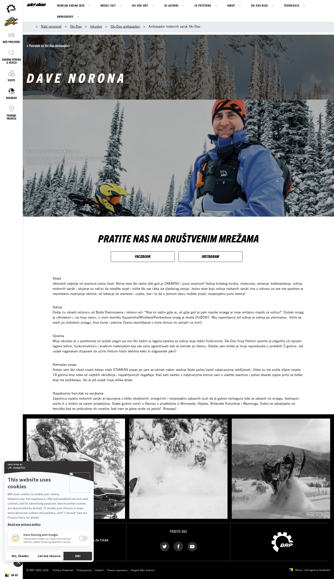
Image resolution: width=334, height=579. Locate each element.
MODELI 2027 (108, 5)
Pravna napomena (117, 570)
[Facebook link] (178, 546)
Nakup (231, 5)
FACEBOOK (143, 256)
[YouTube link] (192, 546)
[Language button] (11, 575)
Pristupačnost (84, 570)
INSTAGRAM (210, 256)
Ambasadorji (65, 16)
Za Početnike (202, 5)
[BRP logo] (282, 541)
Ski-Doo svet (140, 5)
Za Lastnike (171, 5)
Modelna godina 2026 (70, 5)
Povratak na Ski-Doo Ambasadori (49, 46)
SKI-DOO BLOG (259, 5)
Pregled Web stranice (142, 570)
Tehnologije (291, 5)
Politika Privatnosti (63, 570)
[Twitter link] (164, 546)
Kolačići (99, 570)
